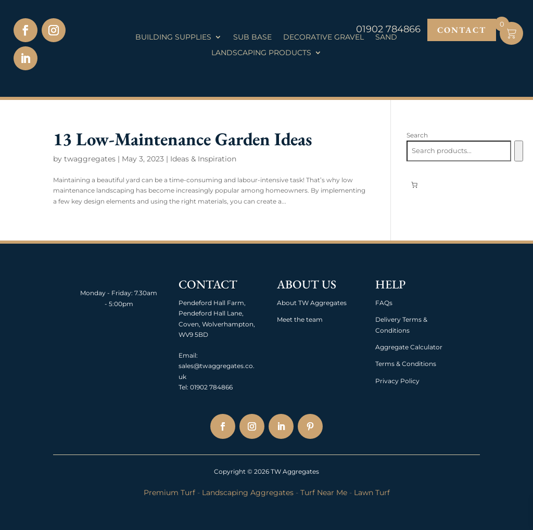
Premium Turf (169, 492)
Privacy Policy (397, 381)
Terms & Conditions (405, 364)
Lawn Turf (372, 492)
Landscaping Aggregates (248, 492)
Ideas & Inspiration (203, 158)
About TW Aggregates (312, 303)
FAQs (383, 303)
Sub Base (252, 37)
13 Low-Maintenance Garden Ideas (182, 138)
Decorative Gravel (323, 37)
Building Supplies (173, 37)
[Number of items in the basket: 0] (414, 185)
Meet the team (300, 319)
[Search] (518, 151)
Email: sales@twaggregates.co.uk (217, 366)
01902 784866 (210, 387)
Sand (386, 37)
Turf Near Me (323, 492)
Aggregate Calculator (408, 347)
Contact (461, 29)
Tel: (183, 387)
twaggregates (90, 158)
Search (417, 135)
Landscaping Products (261, 53)
